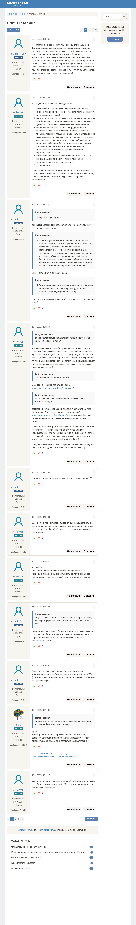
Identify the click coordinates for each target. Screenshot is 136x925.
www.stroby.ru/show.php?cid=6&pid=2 (49, 415)
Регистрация (115, 39)
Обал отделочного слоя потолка (26, 857)
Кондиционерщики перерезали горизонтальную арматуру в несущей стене (48, 852)
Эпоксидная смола (20, 868)
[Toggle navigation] (125, 3)
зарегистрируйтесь (47, 830)
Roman (20, 112)
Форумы (13, 14)
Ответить (13, 30)
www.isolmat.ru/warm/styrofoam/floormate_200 (54, 388)
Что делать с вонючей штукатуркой (28, 847)
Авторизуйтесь (25, 830)
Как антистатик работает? (23, 863)
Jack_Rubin (19, 53)
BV (19, 724)
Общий (22, 14)
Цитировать (73, 87)
